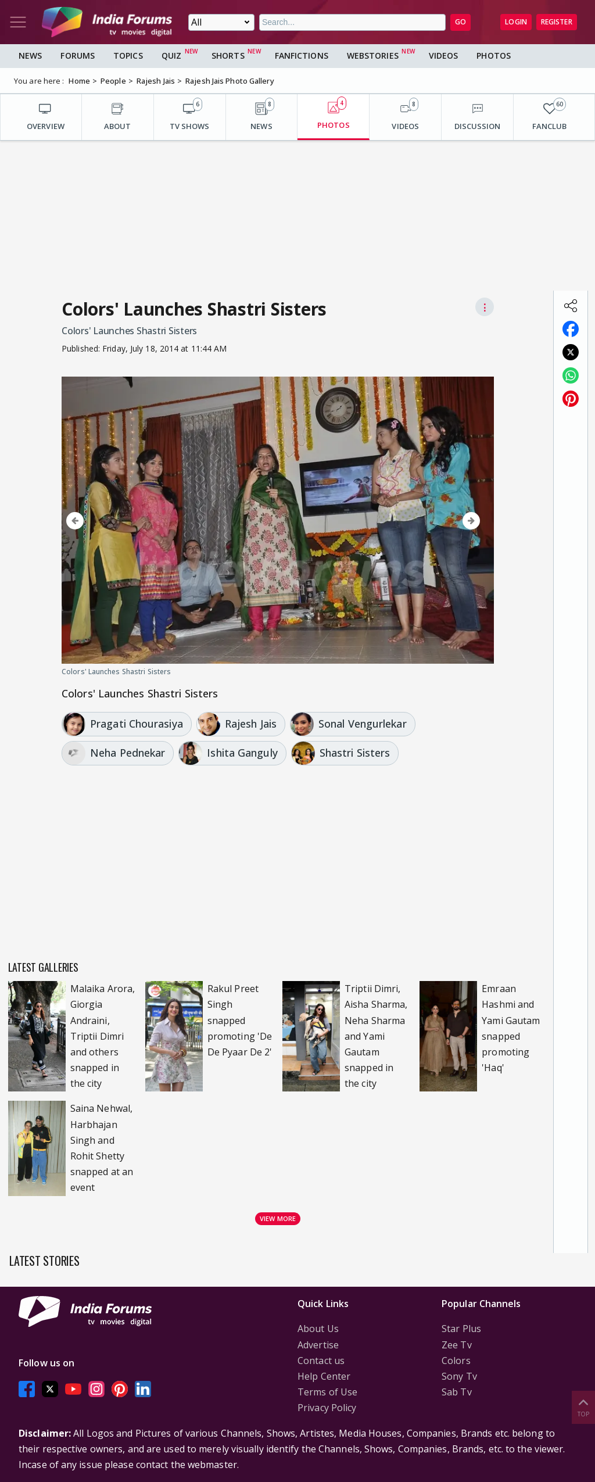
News (30, 55)
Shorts (228, 55)
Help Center (324, 1376)
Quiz (171, 55)
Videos (443, 55)
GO (460, 22)
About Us (318, 1328)
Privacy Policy (327, 1407)
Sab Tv (457, 1392)
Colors (456, 1360)
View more (278, 1218)
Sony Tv (459, 1376)
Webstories (373, 55)
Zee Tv (457, 1344)
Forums (77, 55)
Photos (493, 55)
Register (556, 22)
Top (583, 1406)
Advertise (318, 1344)
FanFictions (301, 55)
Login (516, 22)
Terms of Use (327, 1392)
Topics (128, 55)
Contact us (321, 1360)
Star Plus (461, 1328)
